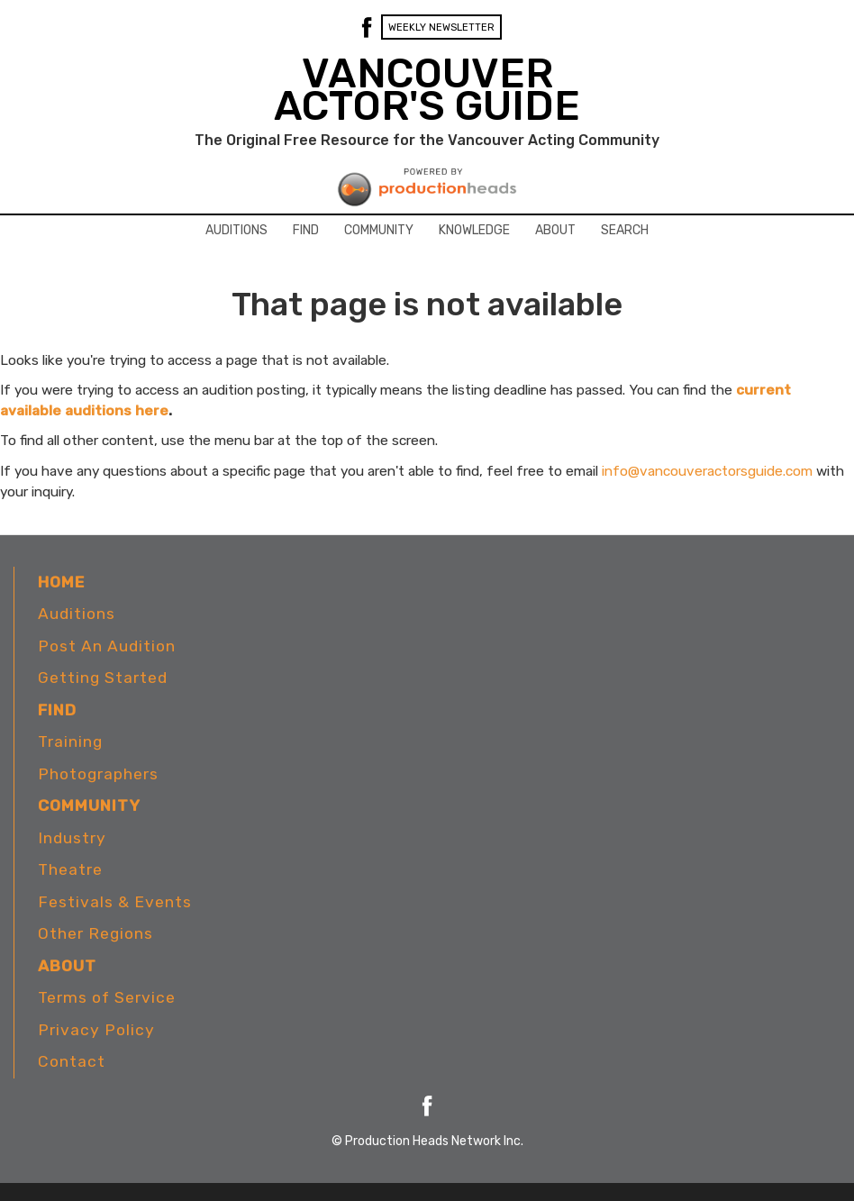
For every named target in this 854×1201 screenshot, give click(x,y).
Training (70, 741)
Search (625, 230)
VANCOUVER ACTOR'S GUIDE (427, 89)
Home (61, 582)
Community (378, 230)
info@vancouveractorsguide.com (707, 471)
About (555, 230)
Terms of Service (107, 997)
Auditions (236, 230)
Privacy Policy (96, 1030)
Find (306, 230)
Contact (71, 1061)
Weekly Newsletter (441, 27)
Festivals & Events (115, 902)
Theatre (70, 869)
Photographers (98, 774)
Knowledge (474, 230)
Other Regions (95, 933)
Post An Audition (107, 646)
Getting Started (103, 678)
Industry (72, 838)
